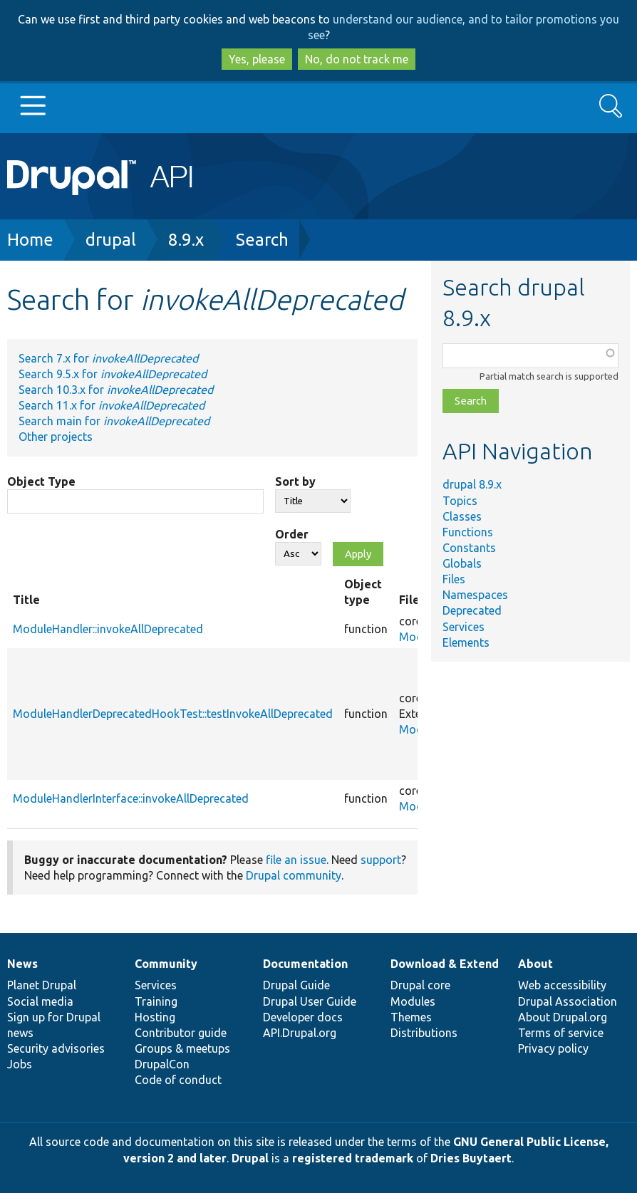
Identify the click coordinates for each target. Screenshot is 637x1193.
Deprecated (472, 610)
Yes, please (257, 59)
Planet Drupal (41, 985)
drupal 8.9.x (472, 484)
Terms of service (561, 1032)
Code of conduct (178, 1079)
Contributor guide (181, 1032)
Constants (469, 547)
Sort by (295, 481)
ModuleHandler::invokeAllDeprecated (108, 628)
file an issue (296, 859)
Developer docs (303, 1017)
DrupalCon (162, 1064)
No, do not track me (356, 59)
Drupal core (420, 985)
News (22, 963)
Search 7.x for (108, 358)
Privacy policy (553, 1048)
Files (453, 579)
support (381, 859)
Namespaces (475, 594)
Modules (412, 1001)
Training (156, 1001)
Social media (40, 1001)
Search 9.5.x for (113, 374)
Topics (459, 500)
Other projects (56, 436)
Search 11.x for (111, 405)
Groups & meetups (182, 1048)
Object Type (41, 481)
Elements (466, 642)
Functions (467, 532)
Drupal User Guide (309, 1001)
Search (262, 239)
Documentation (305, 963)
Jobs (19, 1064)
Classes (462, 516)
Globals (462, 563)
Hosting (155, 1017)
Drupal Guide (296, 985)
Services (463, 626)
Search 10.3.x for (116, 389)
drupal (111, 239)
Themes (411, 1017)
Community (166, 963)
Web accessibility (562, 985)
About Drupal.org (562, 1017)
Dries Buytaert (471, 1158)
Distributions (423, 1032)
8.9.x (186, 239)
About (535, 963)
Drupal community (293, 875)
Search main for (114, 421)
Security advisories (56, 1048)
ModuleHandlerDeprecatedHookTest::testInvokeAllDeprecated (173, 713)
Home (30, 239)
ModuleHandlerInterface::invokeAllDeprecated (131, 798)
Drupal (250, 1158)
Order (292, 534)
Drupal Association (567, 1001)
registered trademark (352, 1158)
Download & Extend (444, 963)
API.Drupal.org (299, 1032)
